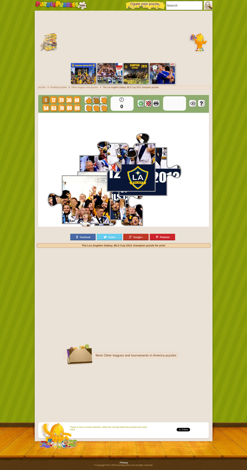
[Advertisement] (124, 36)
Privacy (124, 462)
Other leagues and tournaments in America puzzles (140, 355)
